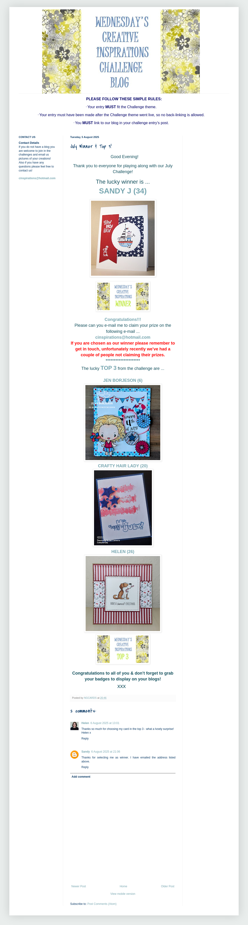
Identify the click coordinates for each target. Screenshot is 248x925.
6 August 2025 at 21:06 (105, 751)
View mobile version (122, 893)
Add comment (81, 776)
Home (123, 886)
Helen (85, 723)
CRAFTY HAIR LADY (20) (123, 466)
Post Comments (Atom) (102, 904)
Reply (85, 738)
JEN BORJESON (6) (122, 380)
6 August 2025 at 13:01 (105, 723)
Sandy (85, 751)
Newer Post (78, 886)
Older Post (167, 886)
